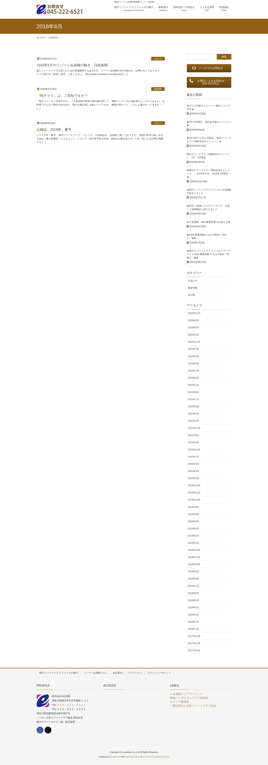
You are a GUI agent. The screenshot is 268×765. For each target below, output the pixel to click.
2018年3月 (193, 614)
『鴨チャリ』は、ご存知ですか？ (62, 96)
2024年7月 (193, 349)
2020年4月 (193, 471)
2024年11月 (194, 341)
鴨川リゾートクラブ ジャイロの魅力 (58, 672)
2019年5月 (193, 521)
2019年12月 (194, 485)
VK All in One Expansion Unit (156, 757)
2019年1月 (193, 542)
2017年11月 (194, 643)
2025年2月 (193, 334)
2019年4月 (193, 528)
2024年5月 (193, 356)
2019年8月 (193, 514)
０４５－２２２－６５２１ (71, 704)
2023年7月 (193, 370)
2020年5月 (193, 464)
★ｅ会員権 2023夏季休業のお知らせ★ (208, 222)
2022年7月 (193, 399)
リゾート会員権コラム (96, 672)
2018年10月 (194, 564)
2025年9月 (193, 320)
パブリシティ (135, 672)
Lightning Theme (132, 757)
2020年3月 (193, 478)
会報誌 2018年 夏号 (54, 129)
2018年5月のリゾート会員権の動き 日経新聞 (72, 65)
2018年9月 (193, 571)
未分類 (191, 295)
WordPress (115, 757)
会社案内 (117, 672)
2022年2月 (193, 420)
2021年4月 (193, 442)
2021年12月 (194, 428)
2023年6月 (193, 377)
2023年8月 (193, 363)
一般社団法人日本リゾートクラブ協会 (193, 705)
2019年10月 (194, 499)
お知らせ (158, 58)
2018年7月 (193, 586)
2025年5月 (193, 327)
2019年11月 (194, 492)
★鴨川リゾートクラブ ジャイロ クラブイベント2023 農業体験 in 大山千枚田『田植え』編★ (209, 254)
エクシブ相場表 (179, 701)
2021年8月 (193, 435)
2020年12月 (194, 449)
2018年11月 (194, 557)
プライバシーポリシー (159, 672)
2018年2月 (193, 621)
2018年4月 (193, 607)
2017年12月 (194, 636)
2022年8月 (193, 392)
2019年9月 (193, 507)
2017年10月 (194, 650)
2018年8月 (193, 578)
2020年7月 (193, 456)
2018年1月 (193, 629)
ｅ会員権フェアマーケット (186, 694)
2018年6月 (193, 593)
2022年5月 (193, 413)
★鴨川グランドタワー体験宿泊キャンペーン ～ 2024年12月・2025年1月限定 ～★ (209, 173)
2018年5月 (193, 600)
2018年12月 (194, 550)
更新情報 (158, 89)
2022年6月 (193, 406)
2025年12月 (194, 313)
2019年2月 (193, 535)
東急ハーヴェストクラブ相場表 (189, 697)
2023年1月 (193, 385)
